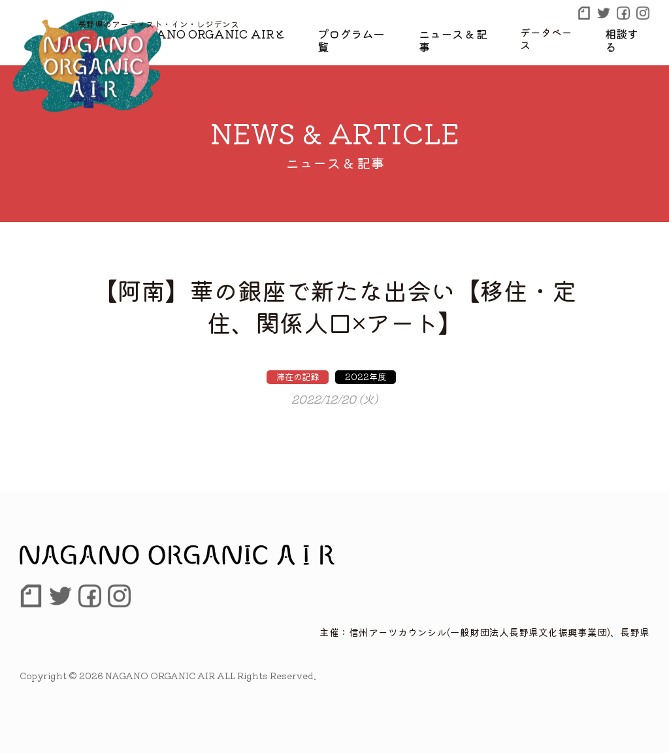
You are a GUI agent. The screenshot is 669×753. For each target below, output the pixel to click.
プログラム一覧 (366, 32)
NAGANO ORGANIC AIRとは (231, 32)
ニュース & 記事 (462, 32)
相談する (628, 32)
